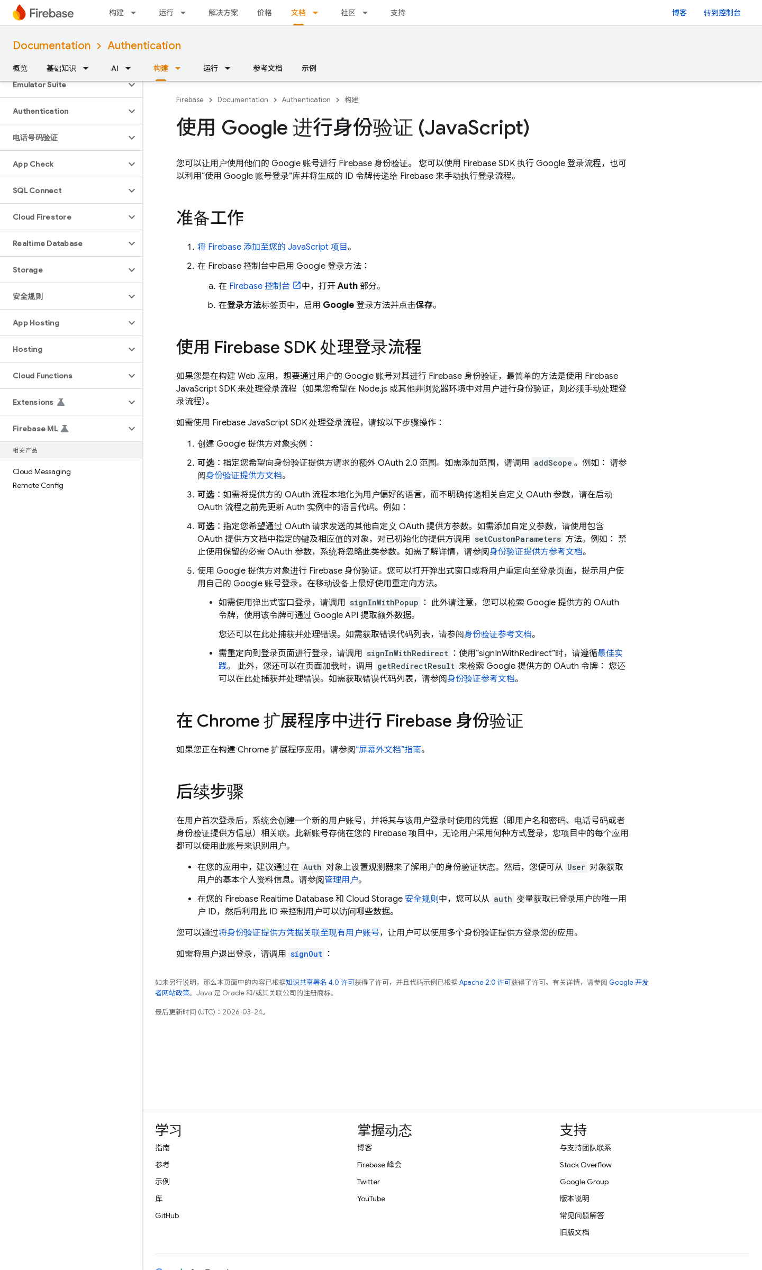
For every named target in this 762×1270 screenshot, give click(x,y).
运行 (166, 12)
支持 (398, 12)
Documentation (51, 45)
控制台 (259, 286)
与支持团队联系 (586, 1148)
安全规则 (422, 899)
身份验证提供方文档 (244, 475)
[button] (62, 85)
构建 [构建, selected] (160, 68)
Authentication (144, 45)
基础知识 (61, 68)
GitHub (167, 1215)
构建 (116, 12)
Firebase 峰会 (379, 1164)
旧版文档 (574, 1232)
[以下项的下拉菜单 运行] (186, 12)
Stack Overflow (586, 1164)
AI (115, 68)
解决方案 (223, 12)
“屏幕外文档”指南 (388, 750)
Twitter (368, 1181)
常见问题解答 (582, 1215)
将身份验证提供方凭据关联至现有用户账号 (299, 933)
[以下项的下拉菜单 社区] (368, 12)
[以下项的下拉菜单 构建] (136, 12)
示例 (309, 68)
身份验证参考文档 (498, 634)
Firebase (190, 99)
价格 (264, 12)
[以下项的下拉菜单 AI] (131, 68)
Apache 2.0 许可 (485, 982)
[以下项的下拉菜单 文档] (318, 12)
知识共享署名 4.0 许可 (320, 982)
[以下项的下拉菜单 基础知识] (89, 68)
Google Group (584, 1181)
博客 (679, 12)
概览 (20, 68)
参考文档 (268, 68)
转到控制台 (722, 12)
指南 (162, 1148)
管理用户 (341, 880)
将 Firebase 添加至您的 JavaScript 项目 (272, 247)
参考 (162, 1164)
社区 (348, 12)
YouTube (371, 1198)
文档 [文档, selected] (298, 12)
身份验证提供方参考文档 (536, 552)
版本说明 (574, 1198)
